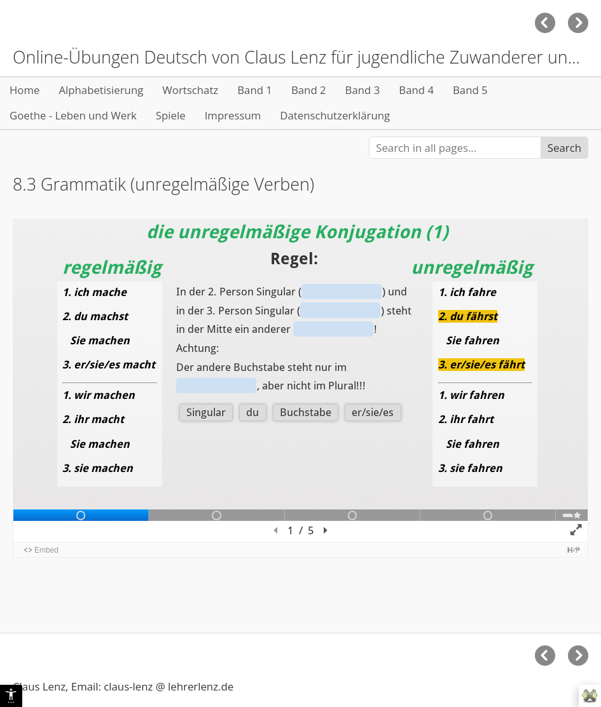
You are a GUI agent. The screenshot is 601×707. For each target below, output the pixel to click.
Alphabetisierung (101, 90)
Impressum (233, 115)
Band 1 (254, 90)
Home (24, 90)
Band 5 (470, 90)
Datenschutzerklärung (335, 115)
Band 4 (416, 90)
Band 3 (362, 90)
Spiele (171, 115)
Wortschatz (190, 90)
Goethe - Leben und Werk (73, 115)
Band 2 (308, 90)
